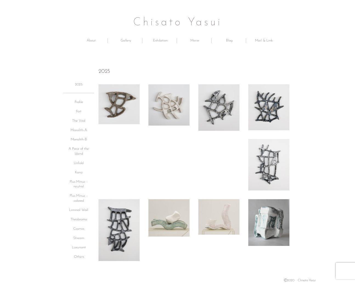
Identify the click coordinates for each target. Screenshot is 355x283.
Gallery (125, 40)
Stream (78, 238)
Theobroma (79, 219)
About (91, 40)
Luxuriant (79, 247)
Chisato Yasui (177, 22)
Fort (78, 111)
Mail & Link (264, 40)
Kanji (79, 172)
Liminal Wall (78, 210)
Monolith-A (79, 130)
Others (79, 257)
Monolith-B (79, 139)
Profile (79, 102)
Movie (194, 40)
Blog (229, 40)
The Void (78, 121)
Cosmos (78, 229)
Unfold (79, 163)
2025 (79, 84)
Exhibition (160, 40)
